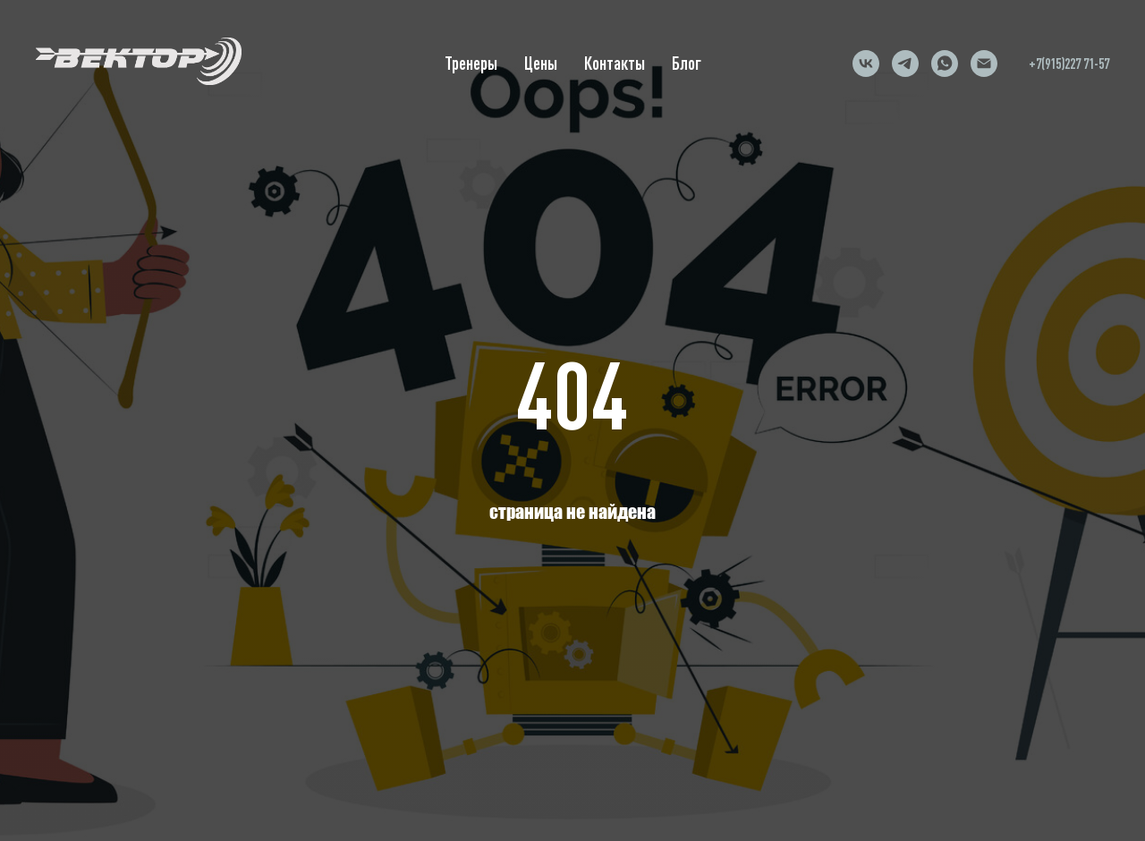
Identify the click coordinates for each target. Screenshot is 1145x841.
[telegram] (905, 63)
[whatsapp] (944, 63)
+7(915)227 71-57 (1069, 63)
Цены (540, 63)
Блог (686, 63)
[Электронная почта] (984, 63)
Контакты (614, 63)
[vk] (865, 63)
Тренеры (471, 63)
